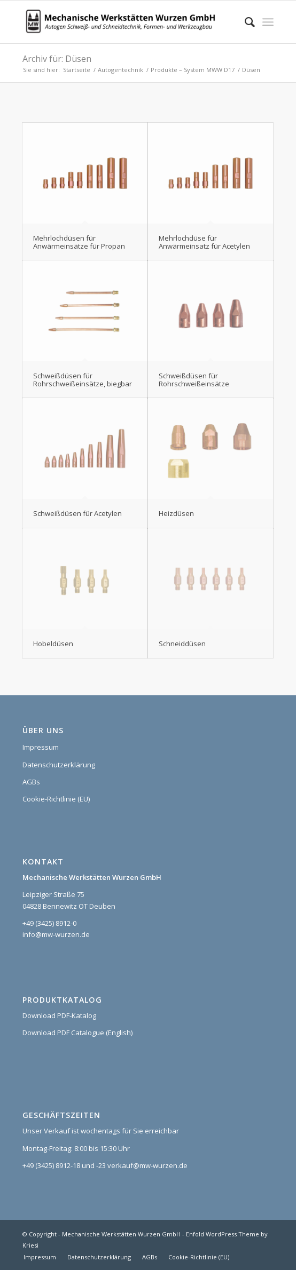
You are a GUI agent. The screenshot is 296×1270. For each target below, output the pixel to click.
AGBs (31, 782)
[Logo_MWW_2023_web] (123, 22)
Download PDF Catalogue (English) (77, 1032)
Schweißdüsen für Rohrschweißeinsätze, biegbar (82, 379)
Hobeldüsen (53, 643)
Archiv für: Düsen (56, 59)
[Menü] (268, 22)
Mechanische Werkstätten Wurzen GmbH (121, 1234)
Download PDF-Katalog (59, 1015)
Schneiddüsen (182, 643)
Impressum (40, 747)
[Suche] (244, 22)
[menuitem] (244, 22)
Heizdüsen (176, 513)
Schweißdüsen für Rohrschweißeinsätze (194, 379)
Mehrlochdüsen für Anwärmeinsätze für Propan (79, 241)
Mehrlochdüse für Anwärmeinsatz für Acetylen (204, 241)
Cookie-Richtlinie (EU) (56, 799)
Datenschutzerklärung (58, 764)
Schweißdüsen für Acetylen (77, 513)
